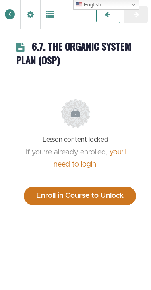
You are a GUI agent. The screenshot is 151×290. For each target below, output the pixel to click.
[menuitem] (30, 14)
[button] (10, 14)
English (88, 5)
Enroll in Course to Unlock (80, 196)
